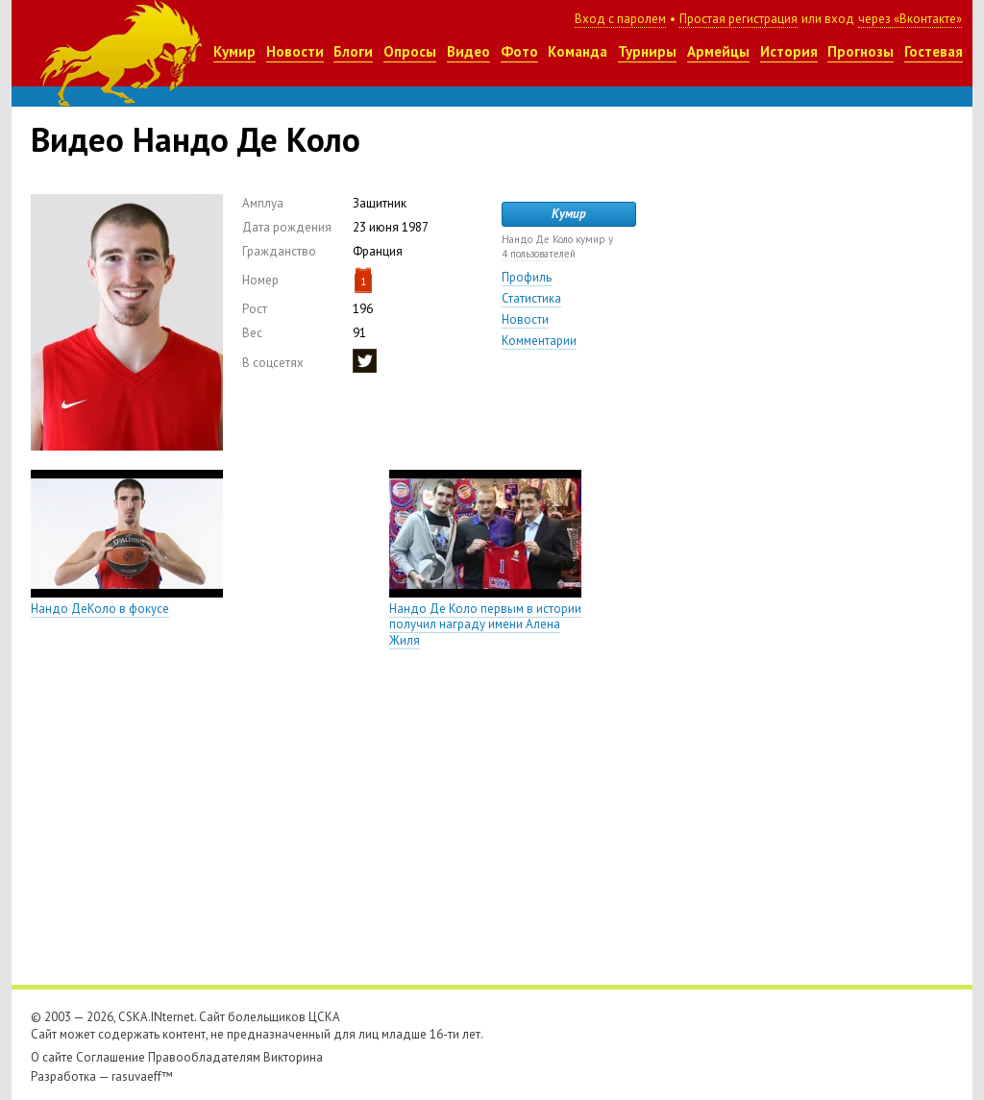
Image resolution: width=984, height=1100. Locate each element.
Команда (577, 51)
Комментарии (539, 340)
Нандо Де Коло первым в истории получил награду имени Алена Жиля (485, 624)
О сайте (52, 1057)
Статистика (531, 298)
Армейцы (718, 51)
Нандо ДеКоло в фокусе (100, 608)
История (789, 51)
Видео (468, 51)
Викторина (293, 1057)
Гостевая (933, 51)
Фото (519, 51)
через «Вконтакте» (910, 19)
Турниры (647, 51)
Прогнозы (860, 51)
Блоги (353, 51)
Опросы (409, 51)
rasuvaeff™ (142, 1076)
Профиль (527, 277)
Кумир (234, 51)
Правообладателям (204, 1057)
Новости (295, 51)
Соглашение (110, 1057)
